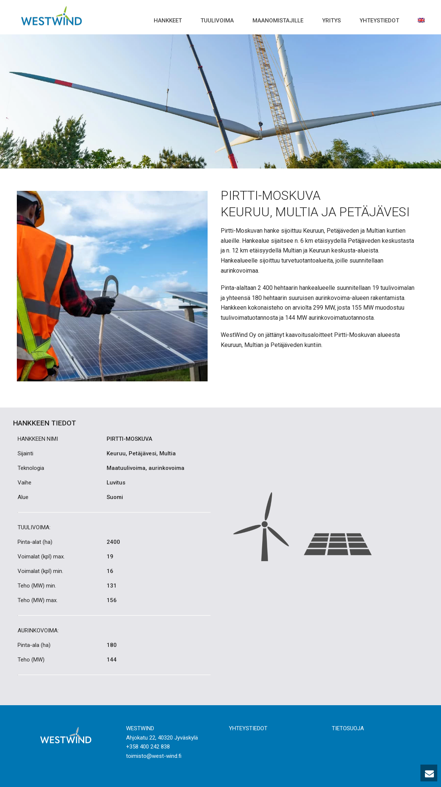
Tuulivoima (217, 20)
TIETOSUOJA (348, 728)
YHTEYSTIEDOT (248, 728)
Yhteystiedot (379, 20)
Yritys (331, 20)
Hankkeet (168, 20)
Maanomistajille (277, 20)
